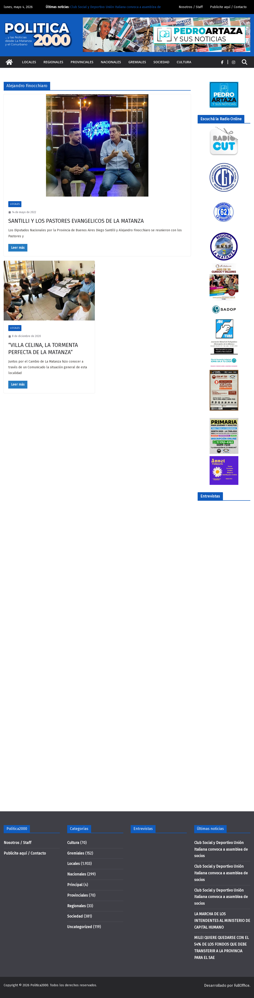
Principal (74, 885)
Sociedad (161, 62)
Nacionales (111, 62)
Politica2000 (39, 985)
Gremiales (137, 62)
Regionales (53, 62)
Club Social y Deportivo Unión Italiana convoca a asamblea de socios (221, 849)
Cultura (184, 62)
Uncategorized (79, 927)
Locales (29, 62)
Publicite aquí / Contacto (228, 7)
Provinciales (82, 62)
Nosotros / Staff (191, 7)
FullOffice (241, 985)
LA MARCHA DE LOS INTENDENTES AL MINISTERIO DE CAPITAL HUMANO (222, 920)
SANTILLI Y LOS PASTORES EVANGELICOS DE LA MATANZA (76, 221)
